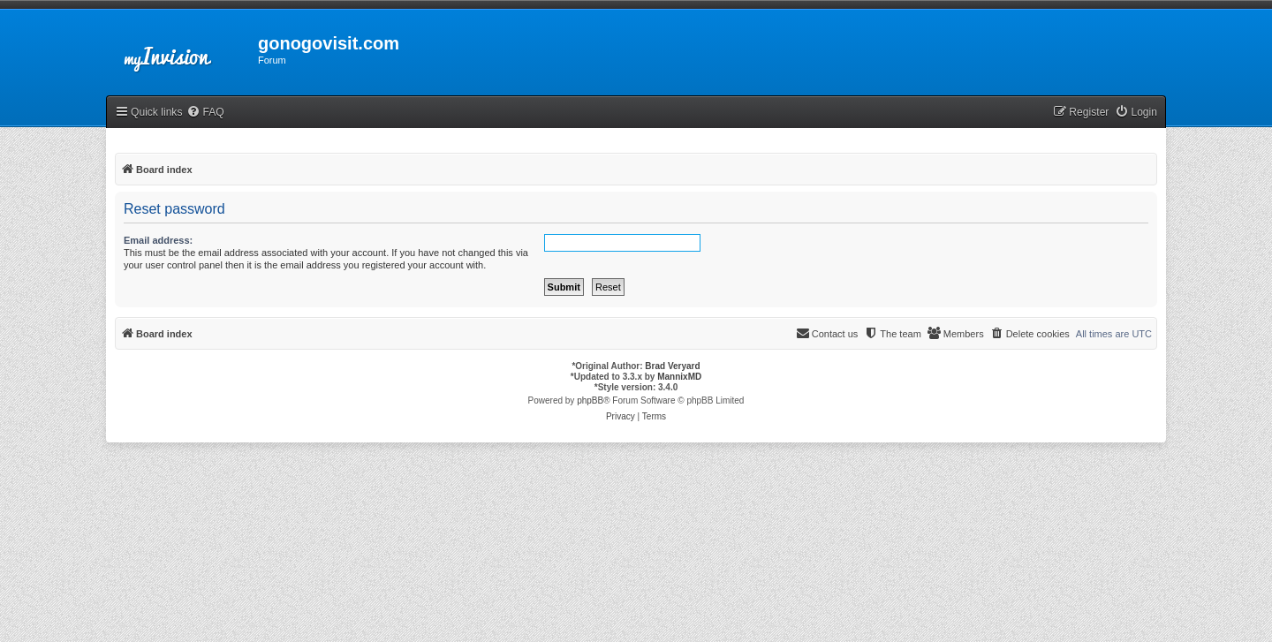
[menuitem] (204, 113)
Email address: (158, 240)
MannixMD (679, 376)
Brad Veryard (672, 366)
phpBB (590, 400)
